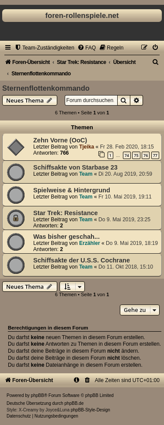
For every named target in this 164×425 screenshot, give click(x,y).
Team (86, 174)
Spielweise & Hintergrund (71, 190)
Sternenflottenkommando (46, 88)
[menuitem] (44, 48)
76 (145, 155)
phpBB (37, 395)
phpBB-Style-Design (90, 409)
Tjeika (86, 147)
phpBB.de (74, 403)
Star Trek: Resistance (65, 212)
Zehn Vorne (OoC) (60, 140)
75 (136, 155)
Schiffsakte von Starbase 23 (75, 167)
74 (127, 155)
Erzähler (89, 243)
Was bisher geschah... (66, 236)
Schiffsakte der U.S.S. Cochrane (81, 260)
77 (155, 155)
